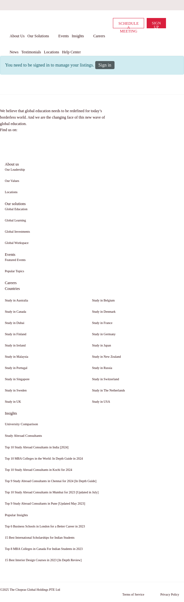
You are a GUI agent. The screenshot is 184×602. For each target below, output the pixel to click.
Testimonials (31, 52)
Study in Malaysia (16, 356)
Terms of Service (133, 594)
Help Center (71, 52)
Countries (12, 288)
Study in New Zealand (106, 356)
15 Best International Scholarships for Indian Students (40, 537)
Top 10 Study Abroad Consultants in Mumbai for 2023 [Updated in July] (51, 492)
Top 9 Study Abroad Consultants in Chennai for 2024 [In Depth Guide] (51, 481)
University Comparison (21, 424)
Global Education (16, 209)
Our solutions (15, 204)
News (14, 52)
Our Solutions (38, 36)
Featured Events (15, 260)
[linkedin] (137, 5)
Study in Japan (101, 345)
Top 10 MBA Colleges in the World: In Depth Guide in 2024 (44, 458)
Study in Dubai (14, 323)
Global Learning (15, 220)
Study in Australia (16, 300)
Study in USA (101, 401)
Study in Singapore (17, 379)
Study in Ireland (15, 345)
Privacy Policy (169, 594)
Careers (99, 36)
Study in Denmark (103, 311)
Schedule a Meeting (128, 24)
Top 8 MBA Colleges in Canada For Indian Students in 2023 (44, 549)
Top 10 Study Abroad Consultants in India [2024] (37, 447)
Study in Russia (102, 368)
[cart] (171, 23)
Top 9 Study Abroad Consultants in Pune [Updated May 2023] (45, 503)
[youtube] (160, 5)
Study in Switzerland (105, 379)
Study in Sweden (16, 390)
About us (12, 164)
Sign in (104, 65)
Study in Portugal (16, 368)
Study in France (102, 323)
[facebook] (125, 5)
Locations (51, 52)
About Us (17, 36)
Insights (78, 36)
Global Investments (17, 231)
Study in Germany (103, 334)
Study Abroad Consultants (23, 435)
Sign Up (156, 24)
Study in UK (13, 401)
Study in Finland (15, 334)
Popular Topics (14, 271)
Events (63, 36)
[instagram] (172, 5)
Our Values (12, 181)
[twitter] (148, 5)
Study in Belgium (103, 300)
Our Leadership (15, 169)
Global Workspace (17, 243)
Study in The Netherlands (108, 390)
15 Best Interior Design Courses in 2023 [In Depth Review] (43, 560)
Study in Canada (15, 311)
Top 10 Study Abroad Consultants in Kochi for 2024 (38, 470)
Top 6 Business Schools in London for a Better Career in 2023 (45, 526)
